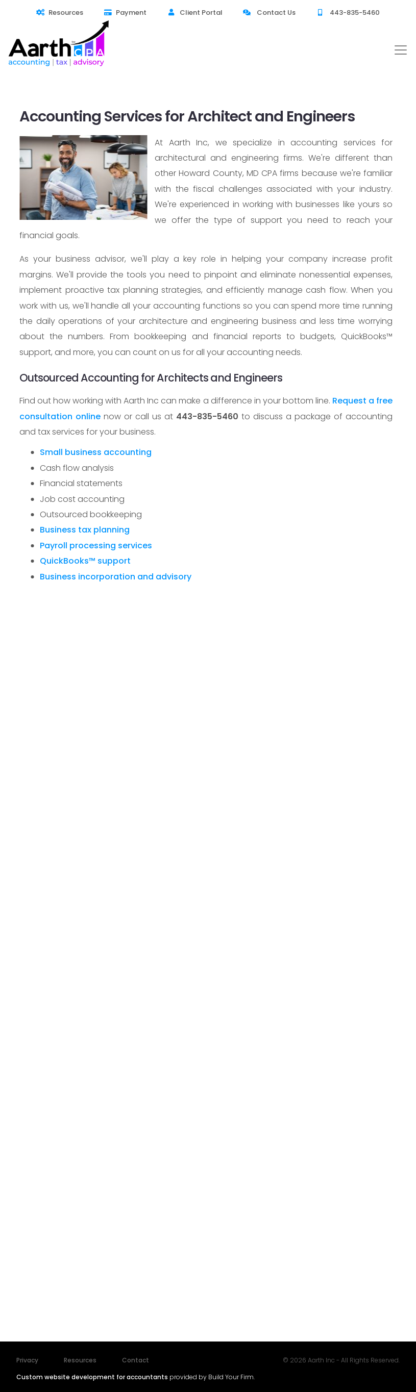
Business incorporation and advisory (115, 577)
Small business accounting (96, 452)
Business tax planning (85, 530)
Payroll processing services (96, 545)
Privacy (27, 1360)
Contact (135, 1360)
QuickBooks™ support (85, 561)
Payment (125, 12)
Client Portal (194, 12)
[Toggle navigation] (400, 50)
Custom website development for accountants (92, 1377)
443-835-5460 (348, 12)
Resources (59, 12)
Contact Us (269, 12)
